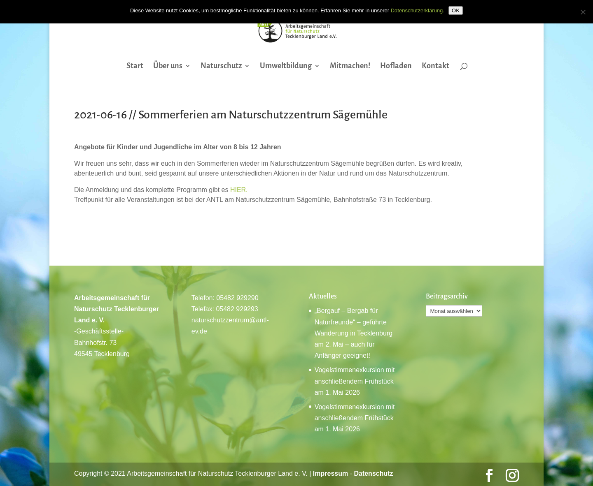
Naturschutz (221, 66)
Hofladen (396, 66)
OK (456, 10)
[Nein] (583, 12)
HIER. (239, 189)
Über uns (167, 66)
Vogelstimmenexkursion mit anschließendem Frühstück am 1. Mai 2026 (355, 381)
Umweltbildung (286, 66)
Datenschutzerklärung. (417, 10)
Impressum (330, 473)
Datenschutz (373, 473)
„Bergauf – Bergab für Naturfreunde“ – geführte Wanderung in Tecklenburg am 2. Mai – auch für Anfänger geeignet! (353, 333)
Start (134, 66)
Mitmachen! (350, 66)
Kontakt (435, 66)
